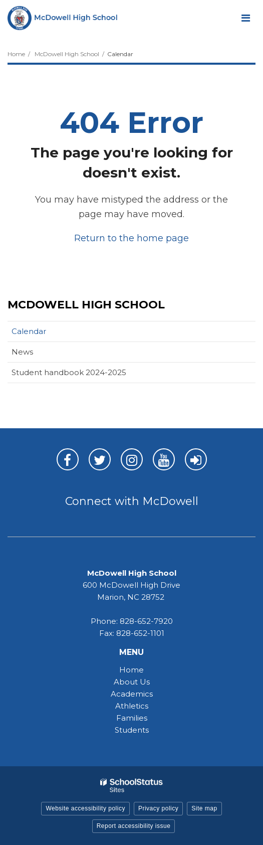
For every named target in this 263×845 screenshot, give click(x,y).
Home (16, 54)
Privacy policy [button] (158, 808)
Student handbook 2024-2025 (69, 372)
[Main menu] (245, 17)
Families (131, 718)
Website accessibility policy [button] (85, 808)
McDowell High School (67, 54)
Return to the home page (131, 238)
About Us (132, 682)
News (22, 352)
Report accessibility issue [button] (134, 825)
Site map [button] (204, 808)
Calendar (29, 331)
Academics (132, 694)
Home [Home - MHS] (131, 669)
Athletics (131, 706)
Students (132, 730)
